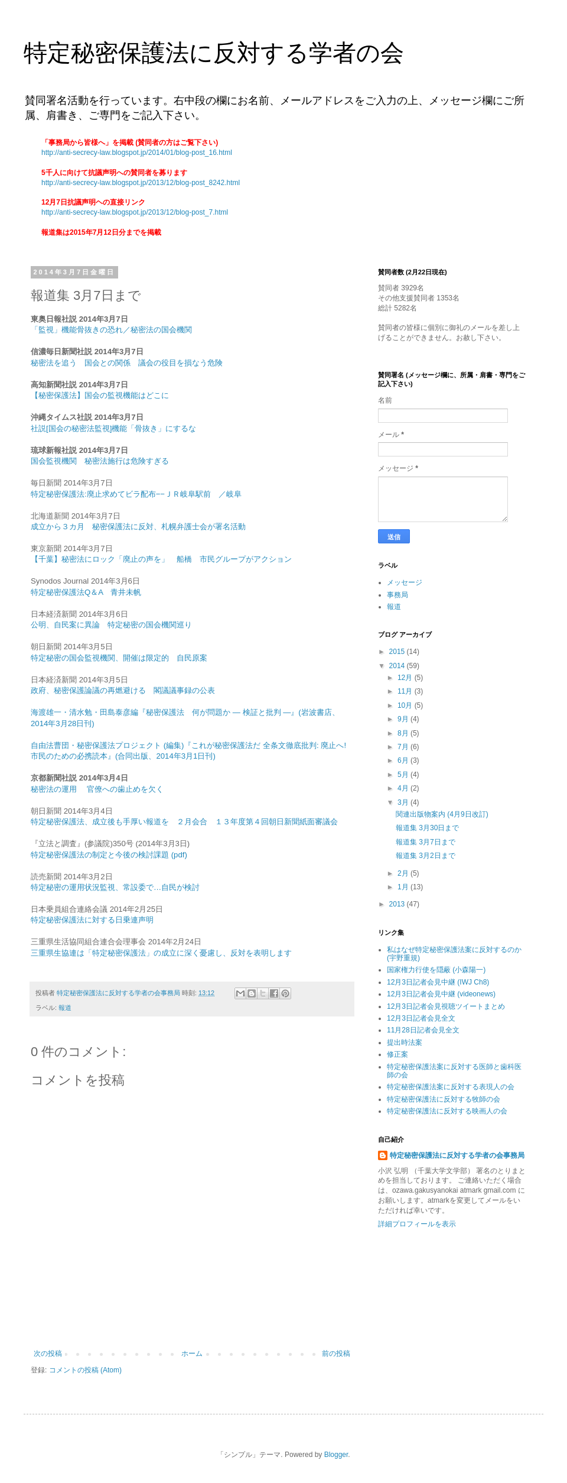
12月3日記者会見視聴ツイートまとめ (446, 1006)
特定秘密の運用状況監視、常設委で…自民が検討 (115, 887)
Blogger (336, 1454)
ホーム (192, 1353)
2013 (398, 904)
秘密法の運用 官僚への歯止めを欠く (97, 789)
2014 (398, 666)
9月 (403, 719)
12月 (406, 677)
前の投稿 (336, 1353)
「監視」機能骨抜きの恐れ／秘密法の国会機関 (111, 329)
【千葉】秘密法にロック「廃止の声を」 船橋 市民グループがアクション (161, 559)
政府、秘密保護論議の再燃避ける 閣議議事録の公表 (124, 690)
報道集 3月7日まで (425, 842)
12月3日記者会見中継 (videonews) (441, 994)
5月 (403, 774)
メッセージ (404, 582)
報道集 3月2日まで (425, 855)
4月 (403, 788)
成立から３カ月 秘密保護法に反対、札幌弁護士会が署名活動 (138, 526)
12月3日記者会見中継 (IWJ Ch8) (438, 982)
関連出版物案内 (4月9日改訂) (442, 814)
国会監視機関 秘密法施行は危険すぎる (100, 460)
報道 (64, 1007)
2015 (398, 651)
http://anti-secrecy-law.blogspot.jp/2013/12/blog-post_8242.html (140, 183)
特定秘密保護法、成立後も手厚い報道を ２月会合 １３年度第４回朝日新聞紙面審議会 (184, 821)
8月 (403, 733)
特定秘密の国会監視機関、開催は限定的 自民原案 (119, 657)
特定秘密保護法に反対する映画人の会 (447, 1111)
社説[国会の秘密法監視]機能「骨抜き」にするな (113, 428)
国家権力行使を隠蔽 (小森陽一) (436, 970)
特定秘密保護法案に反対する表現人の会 (450, 1087)
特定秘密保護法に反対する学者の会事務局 (457, 1155)
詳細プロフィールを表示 (417, 1224)
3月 (403, 802)
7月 (403, 747)
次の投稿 (48, 1353)
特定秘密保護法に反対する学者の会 (214, 53)
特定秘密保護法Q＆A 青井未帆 (86, 592)
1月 (403, 887)
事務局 (397, 595)
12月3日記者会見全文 (421, 1018)
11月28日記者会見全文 (423, 1030)
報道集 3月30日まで (427, 828)
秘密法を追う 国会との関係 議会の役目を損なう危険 (127, 362)
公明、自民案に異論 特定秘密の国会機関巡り (111, 624)
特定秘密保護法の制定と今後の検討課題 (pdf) (109, 854)
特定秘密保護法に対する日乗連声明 (92, 919)
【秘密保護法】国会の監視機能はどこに (100, 395)
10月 (406, 705)
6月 (403, 760)
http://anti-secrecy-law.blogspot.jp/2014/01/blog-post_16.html (136, 152)
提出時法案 (404, 1042)
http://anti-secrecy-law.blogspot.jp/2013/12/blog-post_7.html (134, 212)
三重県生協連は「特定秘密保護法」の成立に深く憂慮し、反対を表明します (161, 952)
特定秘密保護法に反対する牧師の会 (443, 1099)
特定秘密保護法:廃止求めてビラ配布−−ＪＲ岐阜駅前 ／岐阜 (136, 494)
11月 (406, 691)
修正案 (397, 1054)
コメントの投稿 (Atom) (85, 1370)
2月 (403, 873)
